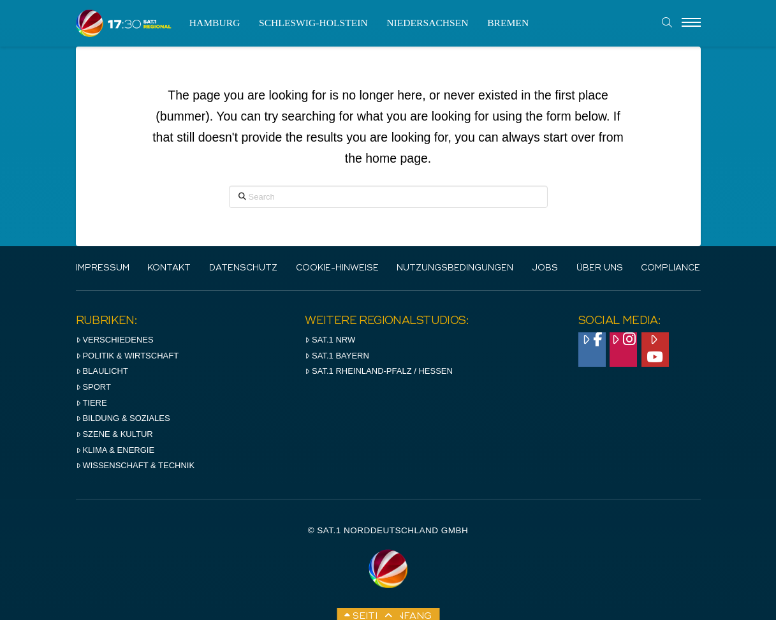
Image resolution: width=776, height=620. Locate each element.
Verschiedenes (115, 339)
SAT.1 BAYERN (337, 355)
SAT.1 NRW (330, 339)
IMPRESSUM (102, 268)
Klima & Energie (115, 450)
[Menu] (691, 23)
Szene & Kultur (114, 434)
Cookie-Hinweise (337, 268)
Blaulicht (102, 371)
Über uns (599, 268)
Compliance (670, 268)
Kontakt (169, 268)
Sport (93, 387)
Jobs (545, 268)
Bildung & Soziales (123, 418)
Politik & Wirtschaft (127, 355)
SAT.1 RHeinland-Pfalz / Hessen (379, 371)
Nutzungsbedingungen (455, 268)
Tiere (91, 403)
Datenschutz (243, 268)
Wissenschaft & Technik (135, 465)
